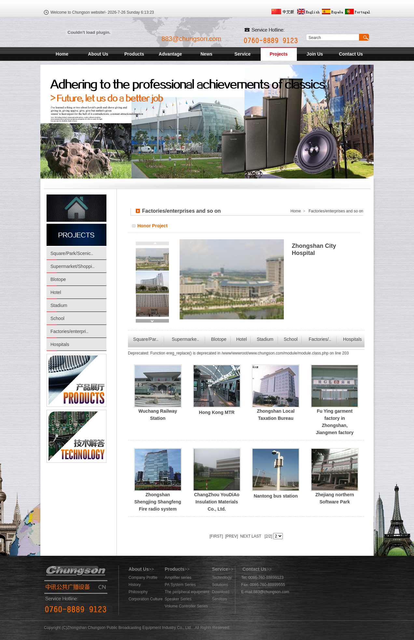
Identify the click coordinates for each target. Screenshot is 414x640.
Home (62, 54)
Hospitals (59, 344)
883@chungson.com (191, 38)
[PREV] (231, 536)
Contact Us (351, 54)
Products (134, 54)
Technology (222, 577)
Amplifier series (178, 577)
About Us (98, 54)
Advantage (170, 54)
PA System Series (180, 584)
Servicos (219, 599)
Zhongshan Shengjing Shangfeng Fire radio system (157, 502)
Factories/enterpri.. (69, 331)
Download (220, 592)
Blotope (58, 279)
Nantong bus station (275, 496)
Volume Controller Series (186, 606)
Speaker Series (178, 599)
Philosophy (138, 592)
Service (242, 54)
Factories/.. (320, 339)
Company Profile (143, 577)
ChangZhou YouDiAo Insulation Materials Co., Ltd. (216, 502)
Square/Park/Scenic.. (71, 253)
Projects (279, 54)
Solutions (220, 584)
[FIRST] (216, 536)
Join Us (315, 54)
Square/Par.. (146, 339)
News (206, 54)
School (57, 318)
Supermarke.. (185, 339)
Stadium (58, 305)
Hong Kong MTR (217, 412)
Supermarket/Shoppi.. (72, 266)
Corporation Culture (146, 599)
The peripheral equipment (187, 592)
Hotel (55, 292)
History (135, 584)
